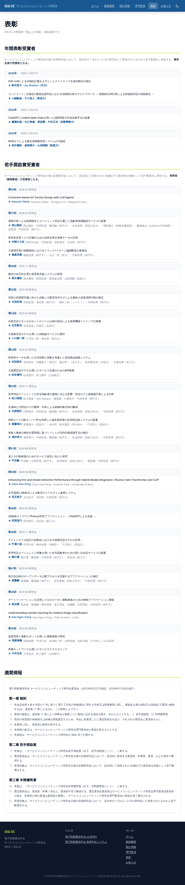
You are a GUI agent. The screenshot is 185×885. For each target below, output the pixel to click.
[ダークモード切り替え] (177, 6)
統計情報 (125, 6)
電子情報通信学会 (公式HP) (81, 836)
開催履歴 (109, 6)
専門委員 (140, 6)
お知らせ (166, 6)
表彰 (153, 6)
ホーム (95, 6)
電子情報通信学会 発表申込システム (86, 841)
